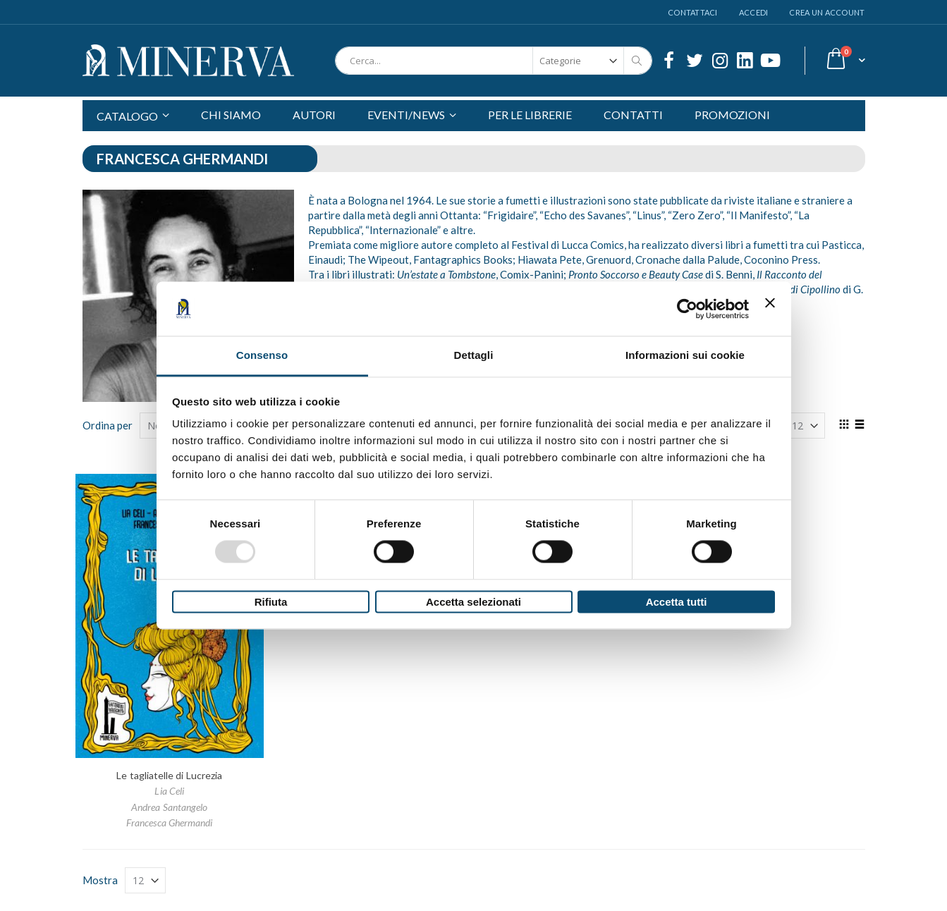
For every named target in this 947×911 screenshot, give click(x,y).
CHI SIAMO (231, 114)
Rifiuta (271, 602)
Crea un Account (826, 12)
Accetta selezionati (473, 602)
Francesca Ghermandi (169, 823)
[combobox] (493, 61)
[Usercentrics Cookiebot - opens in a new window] (687, 308)
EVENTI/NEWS (406, 114)
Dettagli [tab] (474, 355)
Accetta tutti (676, 602)
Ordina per (108, 425)
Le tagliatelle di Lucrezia (169, 775)
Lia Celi (169, 791)
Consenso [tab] (262, 355)
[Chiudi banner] (770, 309)
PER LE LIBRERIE (530, 114)
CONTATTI (633, 114)
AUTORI (314, 114)
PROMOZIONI (732, 114)
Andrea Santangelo (169, 807)
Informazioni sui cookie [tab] (685, 355)
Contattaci (693, 12)
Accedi (754, 12)
